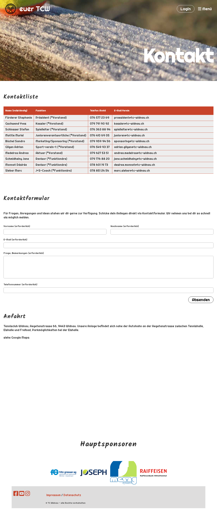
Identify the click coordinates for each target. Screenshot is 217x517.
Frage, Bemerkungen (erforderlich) (24, 253)
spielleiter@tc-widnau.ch (131, 129)
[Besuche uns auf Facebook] (15, 493)
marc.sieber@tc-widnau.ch (132, 170)
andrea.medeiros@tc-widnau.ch (135, 153)
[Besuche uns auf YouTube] (21, 493)
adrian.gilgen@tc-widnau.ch (133, 147)
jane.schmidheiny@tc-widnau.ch (135, 159)
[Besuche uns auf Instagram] (27, 493)
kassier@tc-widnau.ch (129, 123)
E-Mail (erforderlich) (15, 239)
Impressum (53, 495)
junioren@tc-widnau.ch (129, 135)
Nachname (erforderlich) (125, 226)
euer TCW (34, 8)
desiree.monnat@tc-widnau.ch (134, 165)
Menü (205, 8)
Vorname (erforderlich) (17, 226)
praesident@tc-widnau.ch (131, 117)
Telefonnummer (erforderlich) (20, 284)
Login (186, 8)
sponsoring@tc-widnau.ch (131, 141)
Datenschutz (72, 495)
